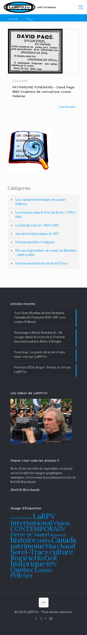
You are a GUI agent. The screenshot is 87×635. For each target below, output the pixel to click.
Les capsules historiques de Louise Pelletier (40, 202)
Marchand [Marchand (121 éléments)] (60, 546)
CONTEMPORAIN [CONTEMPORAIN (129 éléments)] (37, 528)
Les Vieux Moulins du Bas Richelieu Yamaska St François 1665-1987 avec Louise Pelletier (40, 317)
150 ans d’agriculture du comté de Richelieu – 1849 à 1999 (45, 253)
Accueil (13, 19)
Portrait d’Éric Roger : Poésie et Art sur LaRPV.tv (42, 369)
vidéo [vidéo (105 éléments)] (44, 540)
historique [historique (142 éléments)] (27, 563)
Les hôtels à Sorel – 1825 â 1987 (37, 225)
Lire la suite (67, 107)
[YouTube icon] (46, 618)
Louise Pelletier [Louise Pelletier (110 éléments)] (31, 572)
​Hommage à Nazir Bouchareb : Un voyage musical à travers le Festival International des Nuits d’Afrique (39, 337)
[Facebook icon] (36, 618)
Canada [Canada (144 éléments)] (64, 540)
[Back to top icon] (43, 602)
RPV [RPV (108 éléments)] (51, 564)
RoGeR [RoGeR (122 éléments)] (47, 558)
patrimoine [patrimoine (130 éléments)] (27, 546)
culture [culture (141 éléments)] (61, 551)
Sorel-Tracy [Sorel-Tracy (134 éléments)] (29, 551)
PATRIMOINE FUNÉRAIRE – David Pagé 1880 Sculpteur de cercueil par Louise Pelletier (43, 91)
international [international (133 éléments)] (31, 522)
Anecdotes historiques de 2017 (37, 234)
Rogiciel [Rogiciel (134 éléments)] (23, 557)
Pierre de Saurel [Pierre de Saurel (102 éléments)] (29, 534)
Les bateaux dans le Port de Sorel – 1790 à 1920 (45, 214)
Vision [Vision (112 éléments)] (61, 523)
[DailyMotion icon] (51, 618)
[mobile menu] (81, 7)
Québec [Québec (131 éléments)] (22, 569)
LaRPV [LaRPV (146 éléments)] (44, 516)
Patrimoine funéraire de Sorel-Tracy (41, 263)
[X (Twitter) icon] (41, 618)
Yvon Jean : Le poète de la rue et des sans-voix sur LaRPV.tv (39, 354)
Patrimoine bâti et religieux (35, 242)
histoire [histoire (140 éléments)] (23, 539)
